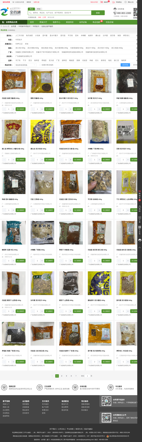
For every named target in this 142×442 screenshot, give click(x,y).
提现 (43, 413)
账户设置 (45, 407)
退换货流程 (85, 407)
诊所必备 (83, 22)
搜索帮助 (6, 416)
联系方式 (79, 429)
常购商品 (119, 2)
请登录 (29, 2)
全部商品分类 (11, 22)
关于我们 (52, 429)
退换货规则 (85, 404)
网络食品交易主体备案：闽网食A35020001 (26, 436)
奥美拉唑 (51, 17)
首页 (32, 22)
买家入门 (6, 404)
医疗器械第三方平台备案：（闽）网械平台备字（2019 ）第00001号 (63, 436)
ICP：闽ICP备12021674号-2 (96, 436)
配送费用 (65, 407)
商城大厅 (43, 22)
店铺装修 (25, 407)
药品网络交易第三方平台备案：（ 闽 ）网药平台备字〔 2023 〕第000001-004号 (37, 432)
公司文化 (61, 429)
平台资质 (70, 429)
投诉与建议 (88, 429)
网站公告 (131, 2)
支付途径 (45, 404)
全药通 (13, 26)
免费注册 (36, 2)
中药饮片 (36, 26)
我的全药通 (94, 2)
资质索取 (25, 404)
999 (39, 17)
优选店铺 (109, 22)
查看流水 (45, 410)
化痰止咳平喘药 (47, 26)
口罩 (44, 17)
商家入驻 (6, 407)
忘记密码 (6, 410)
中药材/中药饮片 (24, 26)
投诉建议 (84, 410)
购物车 (106, 2)
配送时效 (65, 410)
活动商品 (6, 413)
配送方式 (65, 404)
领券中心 (56, 22)
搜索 (98, 13)
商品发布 (25, 410)
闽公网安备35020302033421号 (117, 436)
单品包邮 (96, 22)
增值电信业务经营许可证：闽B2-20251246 (116, 432)
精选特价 (70, 22)
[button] (4, 109)
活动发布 (25, 413)
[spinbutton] (8, 109)
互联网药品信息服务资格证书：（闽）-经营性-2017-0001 (83, 432)
